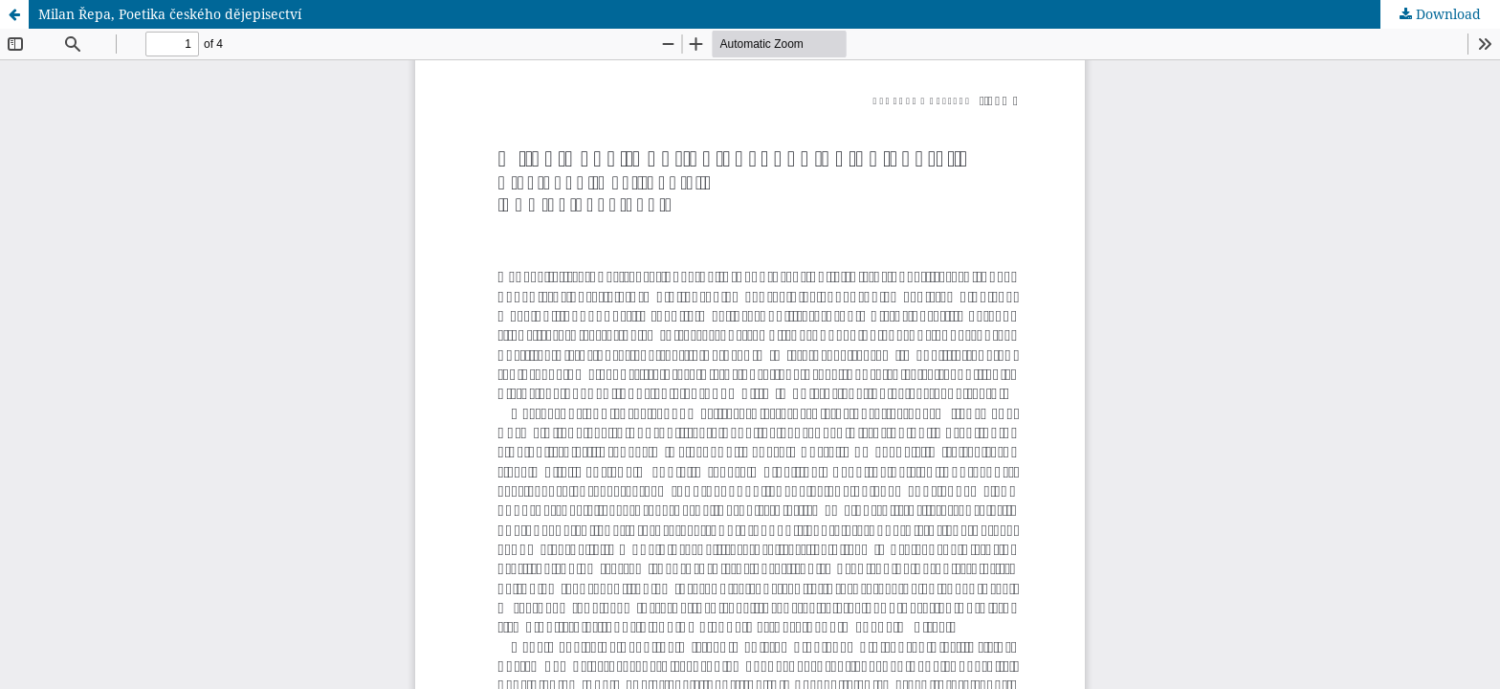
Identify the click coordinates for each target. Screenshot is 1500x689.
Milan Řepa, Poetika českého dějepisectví (169, 14)
